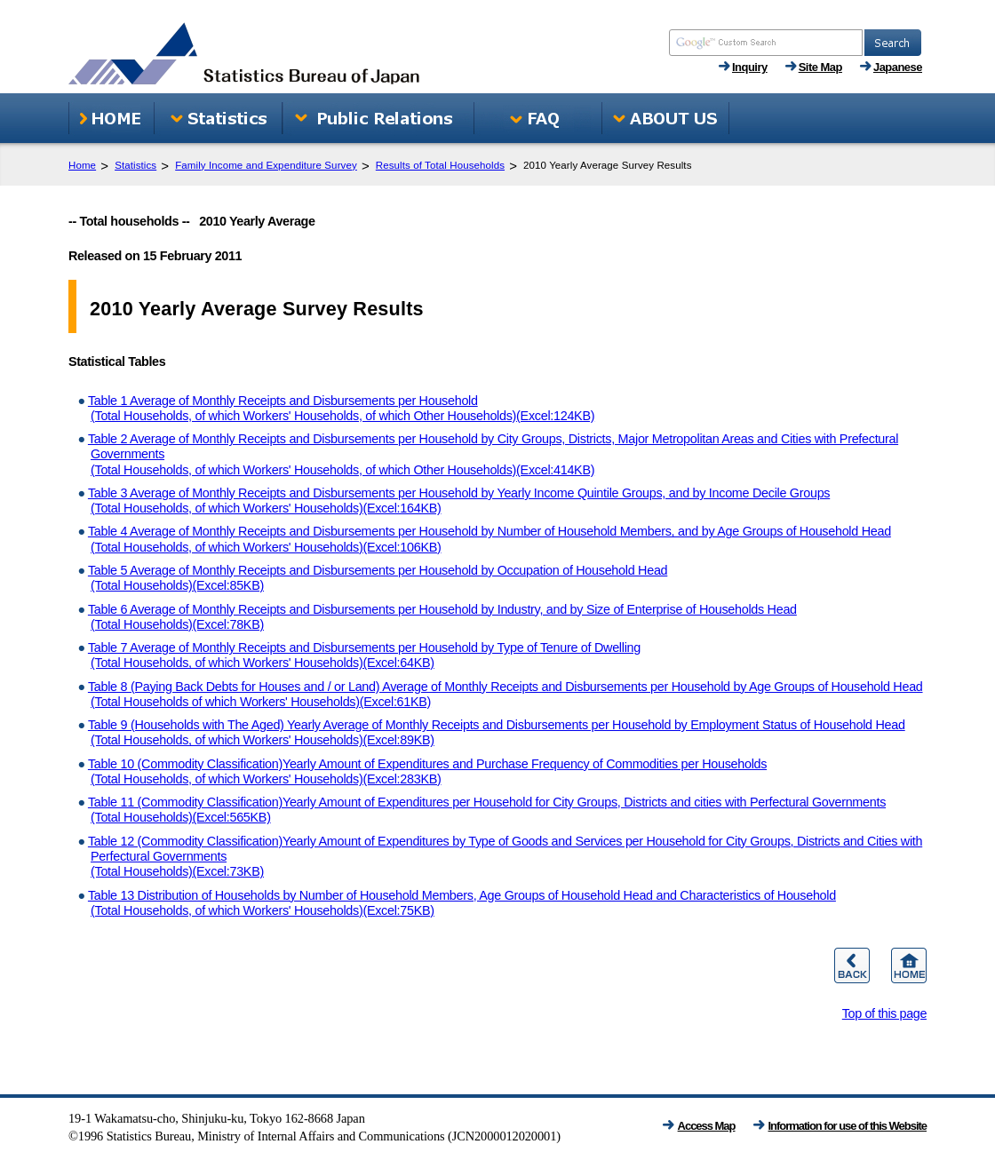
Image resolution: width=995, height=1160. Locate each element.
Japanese (897, 67)
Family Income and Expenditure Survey (266, 165)
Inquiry (750, 67)
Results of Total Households (440, 165)
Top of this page (884, 1013)
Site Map (820, 67)
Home (82, 165)
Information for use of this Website (847, 1125)
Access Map (707, 1125)
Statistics (135, 165)
